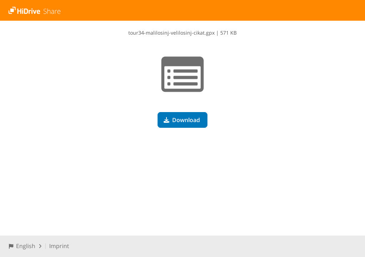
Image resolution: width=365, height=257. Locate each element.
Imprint (59, 246)
